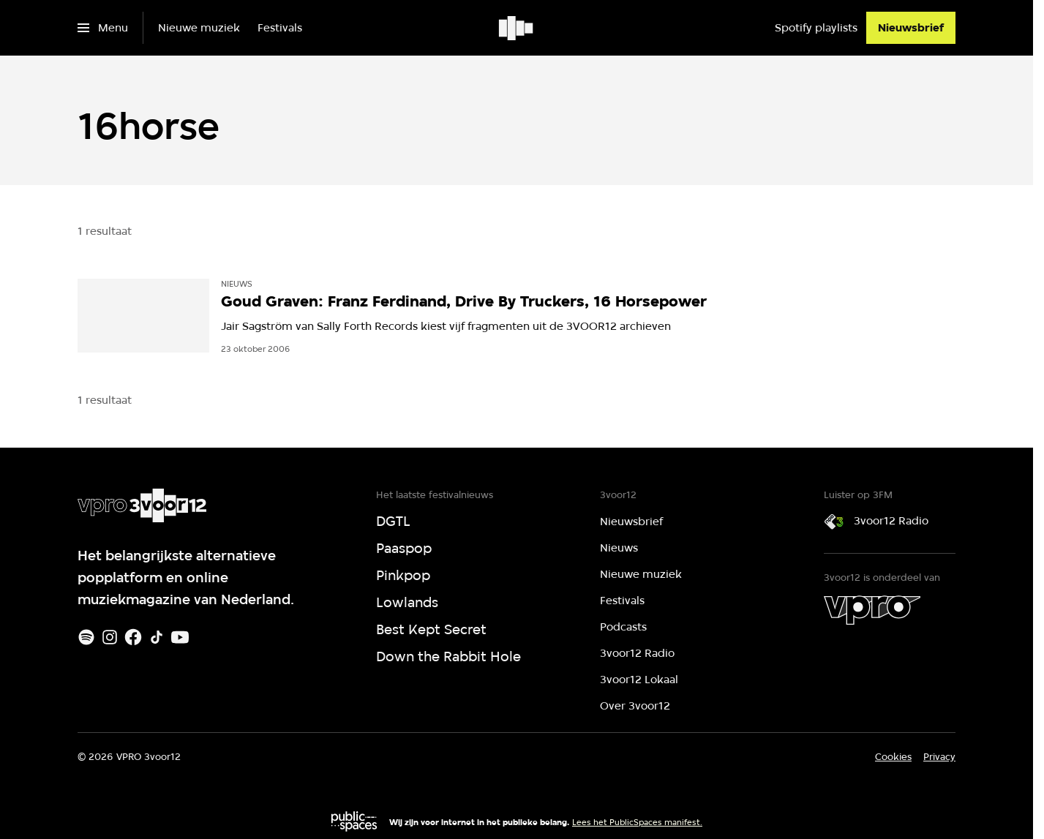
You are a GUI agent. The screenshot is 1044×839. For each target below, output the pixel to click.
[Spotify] (86, 637)
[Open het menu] (103, 28)
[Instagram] (110, 637)
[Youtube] (180, 637)
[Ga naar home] (517, 27)
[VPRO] (872, 610)
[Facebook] (133, 637)
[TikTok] (156, 637)
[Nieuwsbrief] (910, 28)
